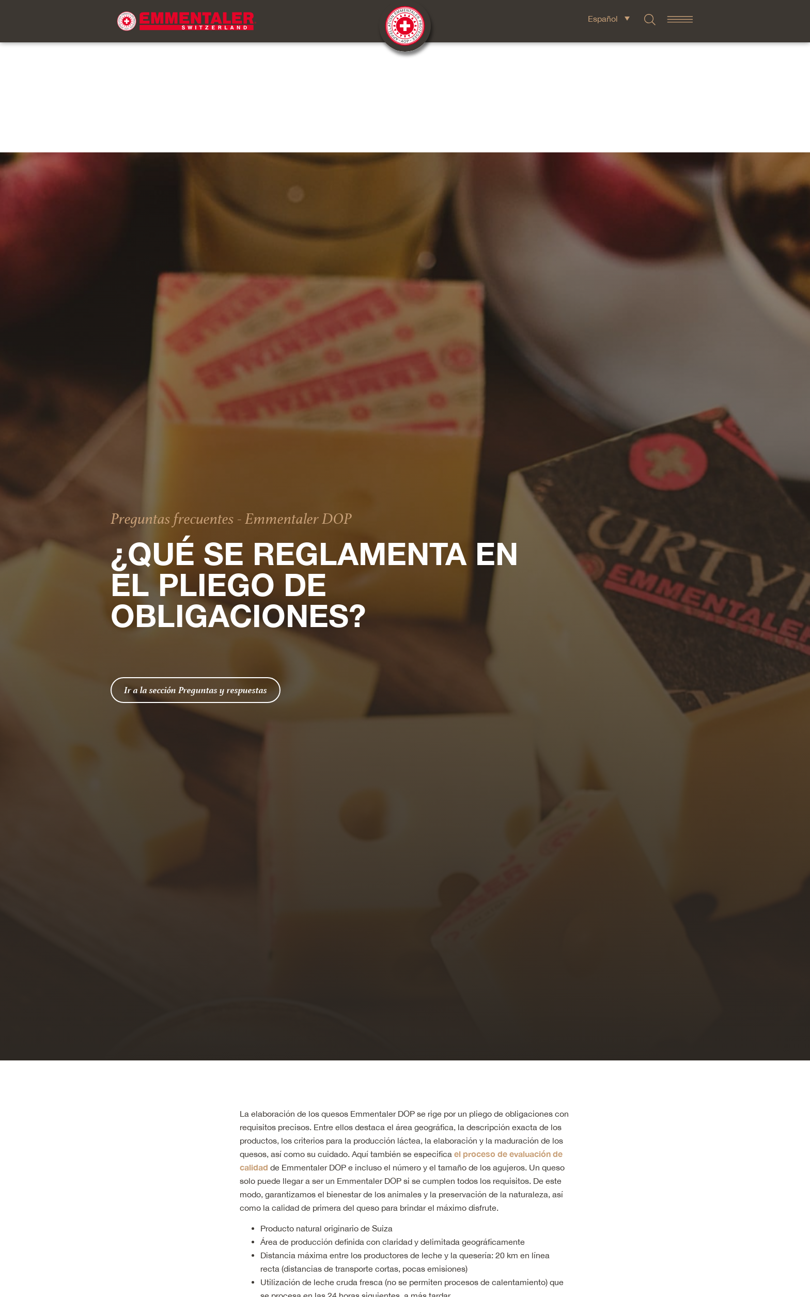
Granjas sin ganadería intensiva (320, 1279)
